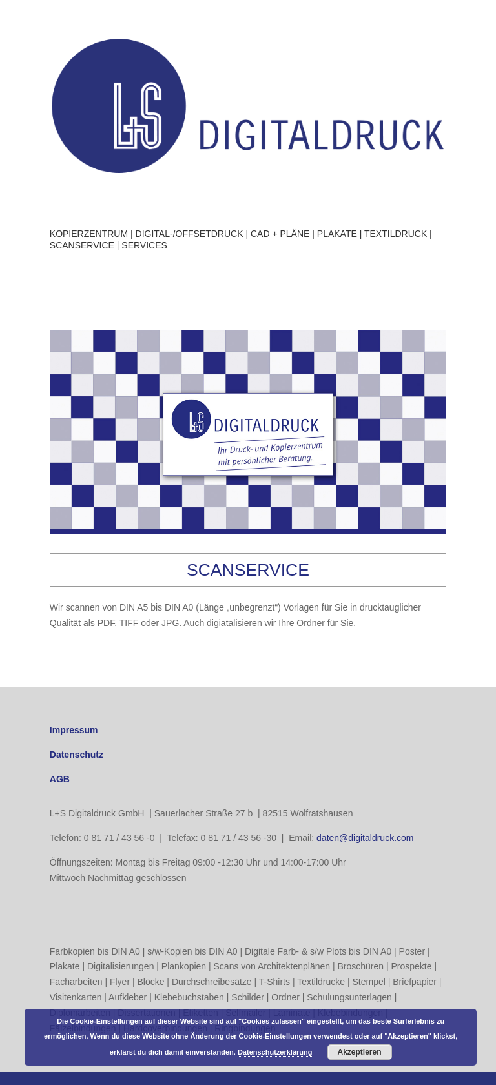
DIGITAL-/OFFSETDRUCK (189, 233)
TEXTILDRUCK (395, 233)
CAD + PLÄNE (280, 233)
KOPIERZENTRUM (89, 233)
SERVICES (144, 245)
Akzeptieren (360, 1052)
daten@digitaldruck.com (364, 838)
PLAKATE (337, 233)
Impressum (74, 730)
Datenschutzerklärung (275, 1052)
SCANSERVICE (82, 245)
